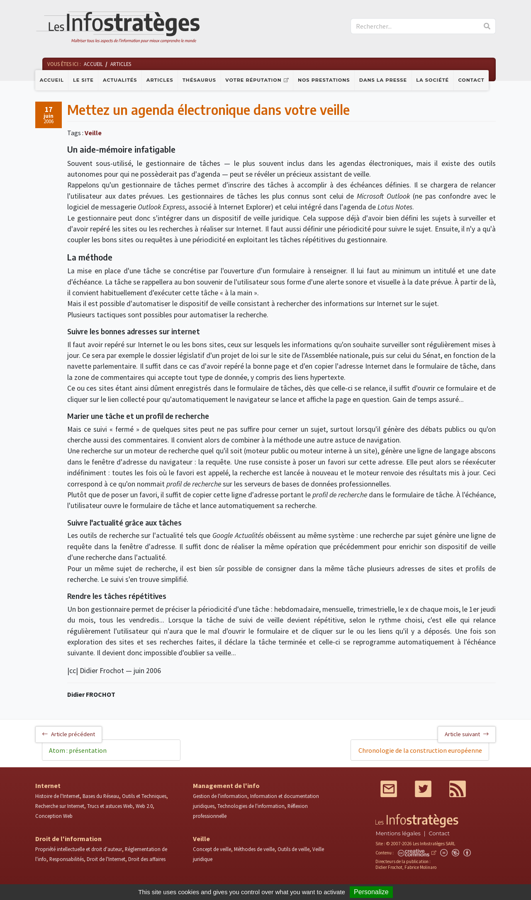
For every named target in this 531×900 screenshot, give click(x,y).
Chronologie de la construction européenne (420, 750)
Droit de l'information (68, 838)
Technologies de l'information (251, 806)
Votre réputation (253, 80)
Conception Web (54, 815)
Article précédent (68, 734)
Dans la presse (383, 80)
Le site (83, 80)
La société (432, 80)
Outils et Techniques (144, 796)
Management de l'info (226, 785)
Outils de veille (293, 849)
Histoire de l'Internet (57, 796)
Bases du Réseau (101, 796)
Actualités (120, 80)
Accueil (52, 80)
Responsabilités (66, 859)
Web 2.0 (144, 806)
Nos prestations (324, 80)
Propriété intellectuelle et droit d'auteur (78, 849)
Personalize (371, 891)
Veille (93, 133)
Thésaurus (199, 80)
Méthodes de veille (254, 849)
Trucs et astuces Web (110, 806)
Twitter (423, 789)
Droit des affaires (147, 859)
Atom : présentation (78, 750)
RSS (457, 789)
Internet (48, 785)
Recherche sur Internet (59, 806)
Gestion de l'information (220, 796)
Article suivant (467, 734)
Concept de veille (212, 849)
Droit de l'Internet (106, 859)
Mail (388, 789)
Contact (471, 80)
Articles (159, 80)
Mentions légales (397, 833)
